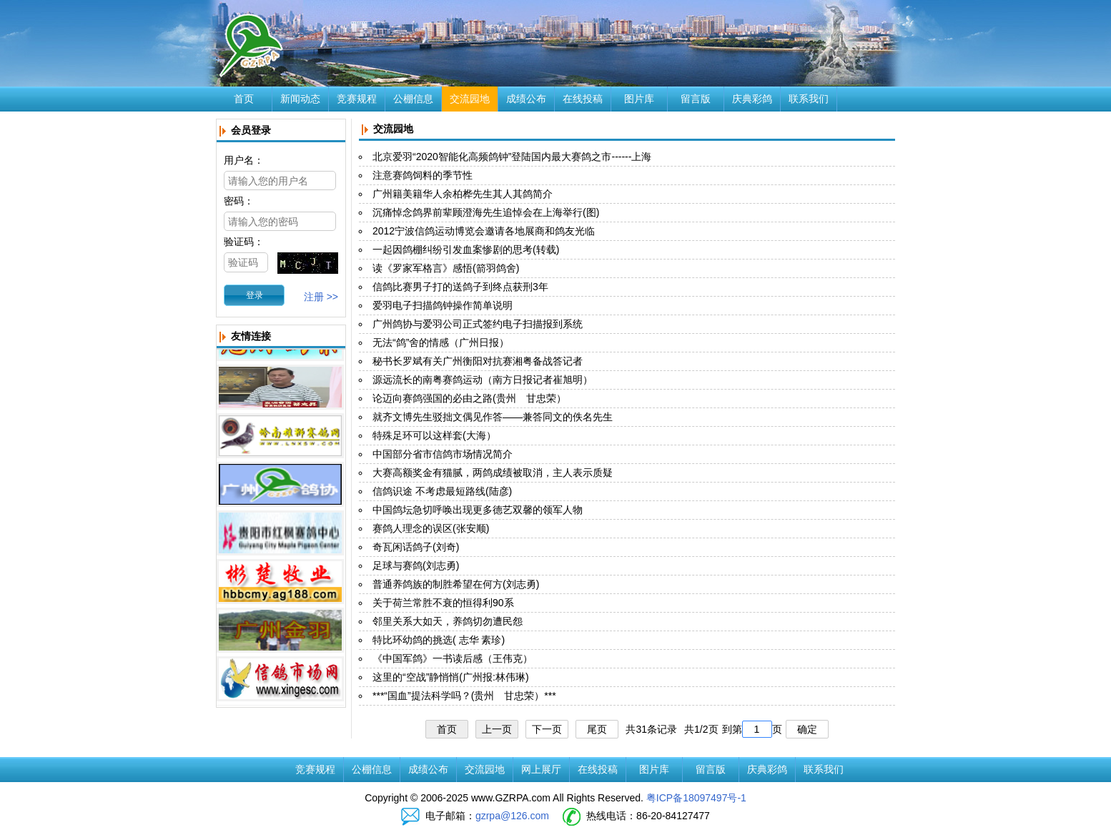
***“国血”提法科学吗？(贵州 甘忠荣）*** (464, 695)
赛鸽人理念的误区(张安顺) (430, 528)
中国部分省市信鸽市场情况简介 (442, 454)
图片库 (639, 98)
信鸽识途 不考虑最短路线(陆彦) (442, 491)
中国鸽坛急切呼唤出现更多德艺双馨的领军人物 (477, 509)
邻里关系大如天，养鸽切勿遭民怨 (447, 621)
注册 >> (321, 296)
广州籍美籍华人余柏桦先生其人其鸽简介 (462, 193)
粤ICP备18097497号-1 (696, 798)
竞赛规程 (357, 98)
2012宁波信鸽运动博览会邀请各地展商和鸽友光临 (483, 231)
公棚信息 (413, 98)
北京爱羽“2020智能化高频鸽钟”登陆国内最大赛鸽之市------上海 (511, 156)
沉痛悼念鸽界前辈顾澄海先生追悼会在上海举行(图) (485, 212)
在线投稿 (583, 98)
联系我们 (809, 98)
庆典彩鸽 (752, 98)
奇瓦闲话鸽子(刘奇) (415, 547)
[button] (254, 295)
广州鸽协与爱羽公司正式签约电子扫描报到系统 (477, 324)
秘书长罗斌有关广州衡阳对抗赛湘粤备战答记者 (477, 361)
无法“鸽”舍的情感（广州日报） (440, 342)
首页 (244, 98)
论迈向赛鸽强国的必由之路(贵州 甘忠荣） (469, 398)
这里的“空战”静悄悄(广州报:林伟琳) (450, 677)
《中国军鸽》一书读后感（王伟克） (452, 658)
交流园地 (470, 98)
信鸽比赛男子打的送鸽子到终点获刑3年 (460, 286)
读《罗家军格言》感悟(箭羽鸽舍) (445, 268)
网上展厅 (541, 769)
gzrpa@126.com (512, 815)
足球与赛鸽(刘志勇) (415, 565)
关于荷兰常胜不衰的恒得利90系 (443, 602)
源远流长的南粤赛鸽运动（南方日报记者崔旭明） (482, 379)
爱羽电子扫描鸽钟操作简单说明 (442, 305)
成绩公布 (526, 98)
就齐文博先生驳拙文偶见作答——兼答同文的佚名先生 (492, 417)
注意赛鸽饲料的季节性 (422, 175)
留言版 (696, 98)
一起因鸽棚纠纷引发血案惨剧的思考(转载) (465, 249)
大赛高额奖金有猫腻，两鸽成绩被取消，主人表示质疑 (492, 472)
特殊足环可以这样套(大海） (434, 435)
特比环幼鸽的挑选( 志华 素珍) (438, 640)
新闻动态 (300, 98)
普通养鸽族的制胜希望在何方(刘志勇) (455, 584)
